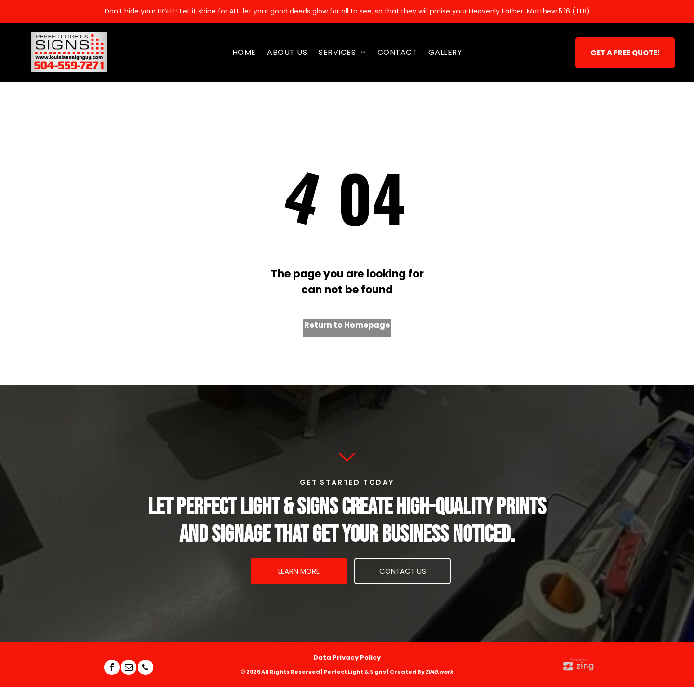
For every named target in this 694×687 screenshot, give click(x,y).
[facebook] (112, 668)
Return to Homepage (347, 324)
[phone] (145, 668)
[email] (128, 668)
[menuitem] (244, 52)
